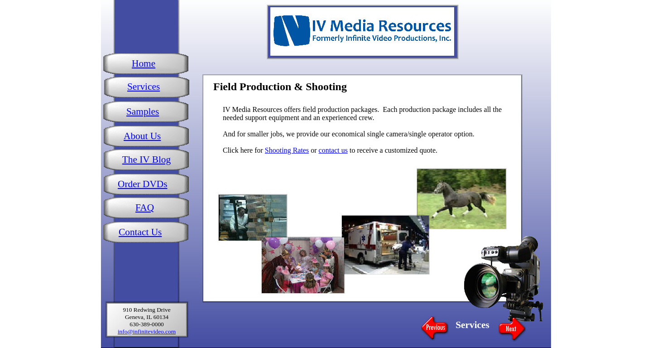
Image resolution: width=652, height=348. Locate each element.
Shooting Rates (287, 150)
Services (143, 86)
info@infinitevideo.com (147, 331)
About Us (142, 135)
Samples (142, 111)
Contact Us (140, 232)
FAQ (144, 207)
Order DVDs (143, 184)
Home (143, 63)
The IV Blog (146, 159)
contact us (333, 150)
